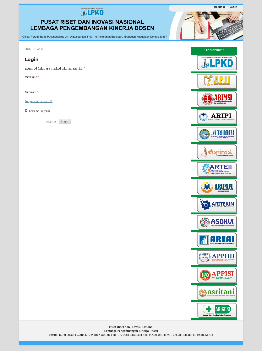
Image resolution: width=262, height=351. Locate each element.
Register (219, 6)
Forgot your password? (38, 101)
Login (233, 6)
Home (29, 48)
